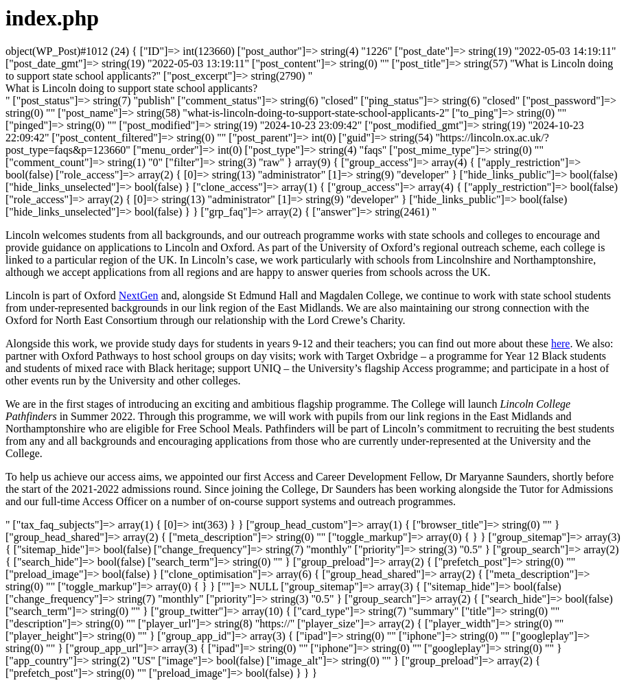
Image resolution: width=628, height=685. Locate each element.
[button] (131, 88)
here (560, 343)
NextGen (139, 295)
